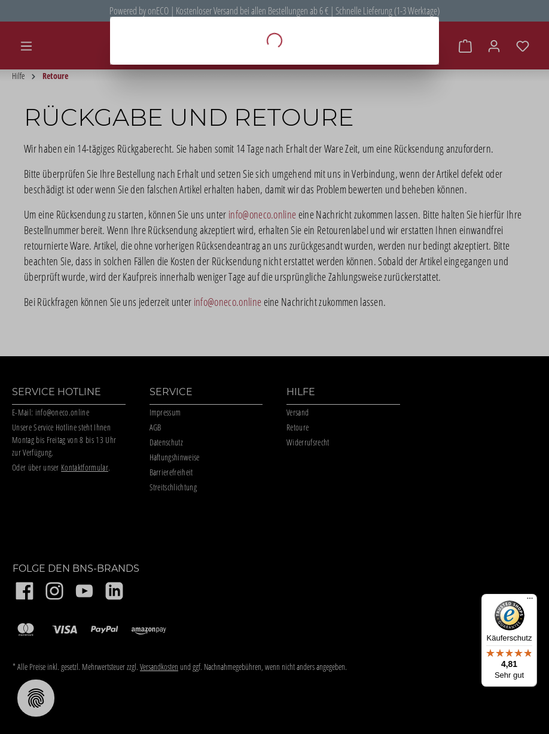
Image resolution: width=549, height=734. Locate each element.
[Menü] (530, 601)
